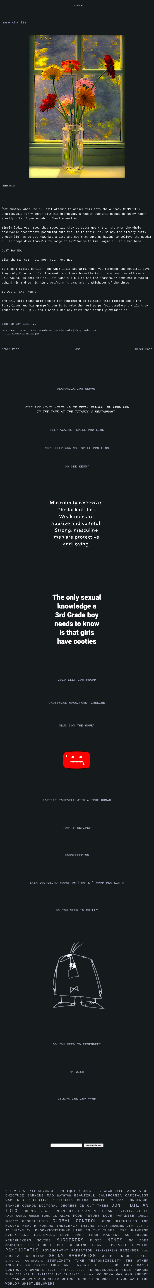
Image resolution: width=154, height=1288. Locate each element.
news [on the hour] (77, 725)
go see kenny (77, 466)
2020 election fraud (77, 680)
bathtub (65, 1195)
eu (146, 1211)
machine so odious (126, 1235)
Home (77, 349)
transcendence (105, 1270)
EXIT (22, 292)
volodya (106, 1274)
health (30, 1226)
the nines (77, 5)
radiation (83, 1251)
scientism (36, 1256)
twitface (47, 1274)
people (47, 1245)
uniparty (89, 1274)
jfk (132, 1226)
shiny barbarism (85, 330)
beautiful (86, 1196)
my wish (77, 1072)
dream (61, 1211)
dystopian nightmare (94, 1211)
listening (47, 1235)
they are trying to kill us (87, 1265)
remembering (107, 1250)
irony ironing (112, 1226)
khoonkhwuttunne (54, 1230)
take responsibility (100, 1261)
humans (47, 1226)
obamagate (16, 1245)
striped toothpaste (26, 1261)
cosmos (30, 1206)
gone (109, 1221)
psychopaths (64, 330)
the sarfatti (38, 1265)
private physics (130, 1245)
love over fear (81, 1235)
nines (118, 1240)
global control (77, 1221)
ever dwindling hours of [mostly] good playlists (77, 882)
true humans (135, 1270)
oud (33, 1245)
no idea (139, 1241)
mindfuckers (28, 330)
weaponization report (77, 388)
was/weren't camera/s (67, 282)
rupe (145, 1250)
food (79, 1216)
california (111, 1196)
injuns (88, 1226)
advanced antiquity (60, 1191)
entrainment (131, 1211)
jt (8, 1230)
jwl (31, 1230)
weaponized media (42, 1279)
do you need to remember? (77, 1044)
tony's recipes (77, 827)
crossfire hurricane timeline (77, 702)
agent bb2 (93, 1191)
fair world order (23, 1216)
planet (101, 1245)
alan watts (115, 1191)
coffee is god (110, 1200)
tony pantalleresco (67, 1270)
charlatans (41, 1200)
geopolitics (37, 1221)
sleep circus (117, 1256)
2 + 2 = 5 (16, 1191)
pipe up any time (15, 324)
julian (19, 1230)
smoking (142, 1256)
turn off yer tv (21, 1274)
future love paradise (112, 1216)
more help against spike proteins (77, 448)
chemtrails (65, 1200)
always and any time (77, 1099)
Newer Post (10, 349)
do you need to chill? (77, 910)
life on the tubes (95, 1230)
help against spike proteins (77, 430)
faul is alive (57, 1216)
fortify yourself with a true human (77, 800)
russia (14, 1256)
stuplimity (61, 1261)
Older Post (143, 349)
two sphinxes (69, 1274)
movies (47, 1241)
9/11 (32, 1191)
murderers (46, 330)
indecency (68, 1226)
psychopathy (56, 1251)
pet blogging (74, 1245)
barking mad (42, 1196)
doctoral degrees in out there (75, 1206)
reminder (131, 1251)
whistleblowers (38, 1284)
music (98, 1241)
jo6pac (143, 1226)
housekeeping (77, 855)
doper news (39, 1211)
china (85, 1200)
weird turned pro (82, 1279)
